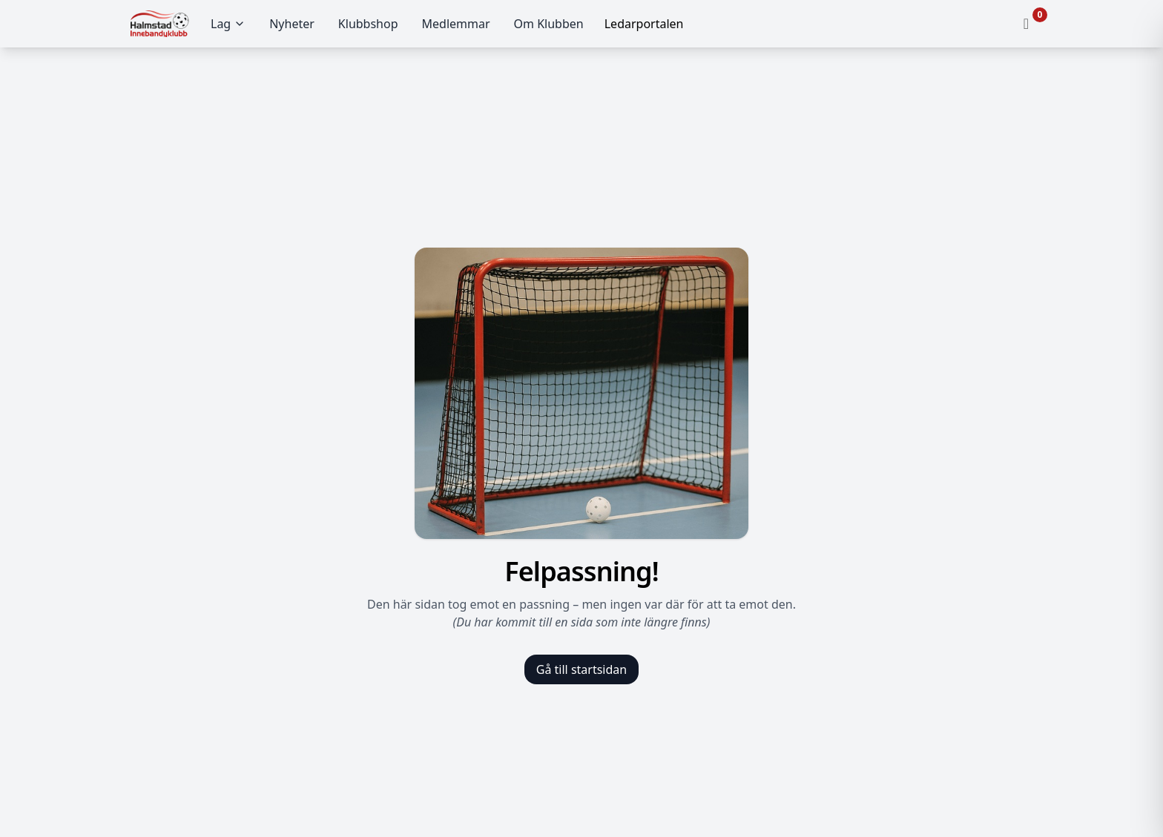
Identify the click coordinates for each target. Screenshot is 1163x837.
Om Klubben (549, 24)
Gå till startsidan (581, 669)
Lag (228, 24)
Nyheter (291, 24)
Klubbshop (368, 24)
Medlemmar (456, 24)
